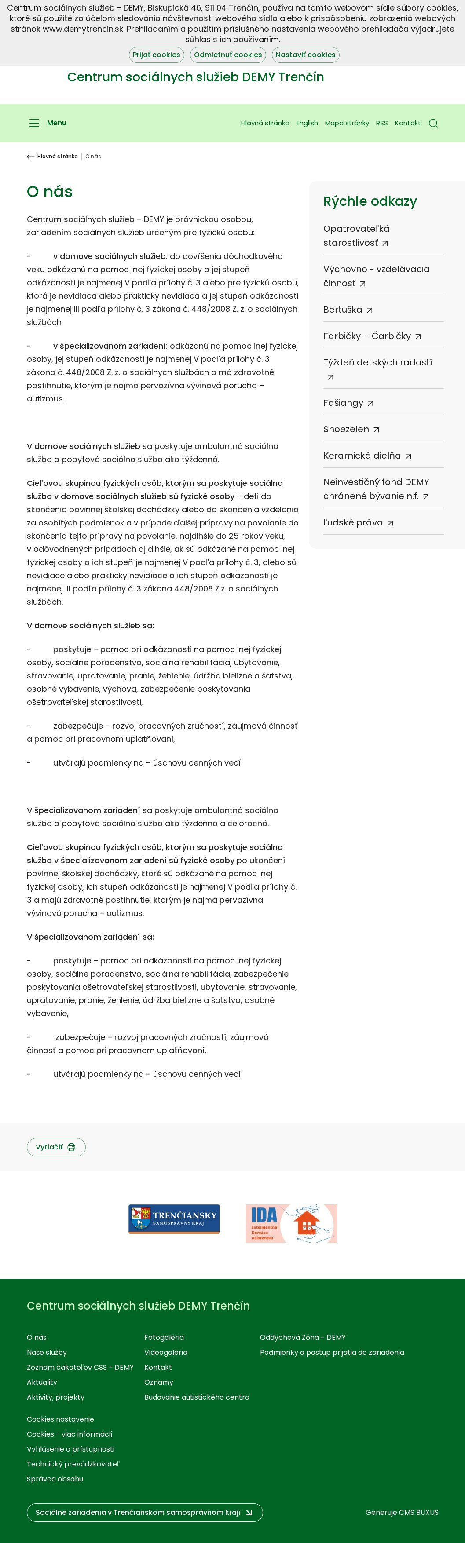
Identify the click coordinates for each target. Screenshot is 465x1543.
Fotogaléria (164, 1337)
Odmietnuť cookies (228, 55)
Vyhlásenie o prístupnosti (70, 1449)
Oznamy (158, 1382)
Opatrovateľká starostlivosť (356, 236)
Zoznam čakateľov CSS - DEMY (80, 1367)
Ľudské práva (353, 522)
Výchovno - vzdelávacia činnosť (376, 276)
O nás (37, 1337)
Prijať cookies (156, 55)
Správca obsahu (55, 1479)
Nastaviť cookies (306, 55)
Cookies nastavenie (60, 1419)
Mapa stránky (347, 123)
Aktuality (42, 1382)
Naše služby (47, 1352)
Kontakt (408, 123)
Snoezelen (346, 429)
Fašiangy (343, 403)
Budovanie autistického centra (196, 1397)
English (307, 123)
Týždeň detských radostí (377, 362)
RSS (382, 123)
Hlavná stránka (265, 123)
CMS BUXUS (419, 1512)
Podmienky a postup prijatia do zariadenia (332, 1352)
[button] (433, 123)
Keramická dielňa (362, 455)
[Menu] (46, 123)
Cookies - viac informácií (70, 1434)
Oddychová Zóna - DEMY (303, 1337)
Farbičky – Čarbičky (367, 336)
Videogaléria (165, 1352)
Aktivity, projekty (55, 1397)
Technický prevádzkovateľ (73, 1464)
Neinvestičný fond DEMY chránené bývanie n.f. (376, 489)
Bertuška (342, 309)
